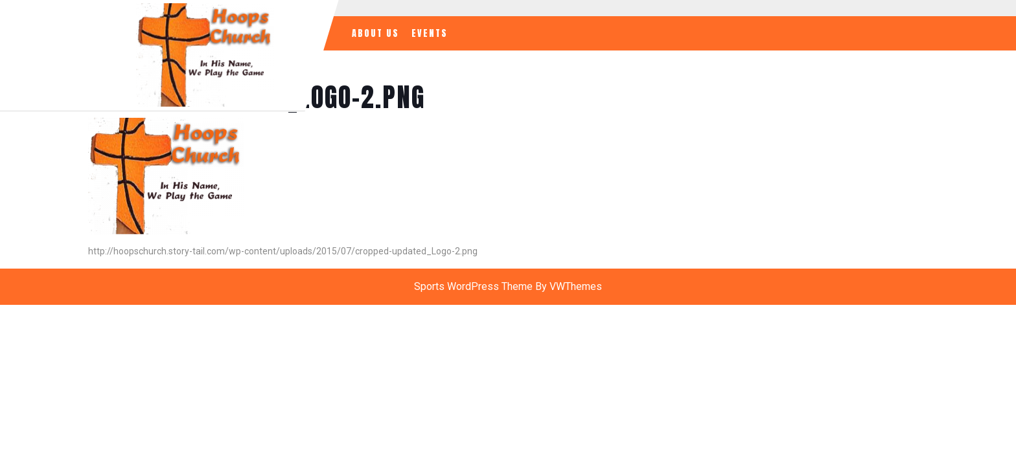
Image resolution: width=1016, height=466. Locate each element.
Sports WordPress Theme (473, 286)
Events (429, 33)
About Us (375, 33)
